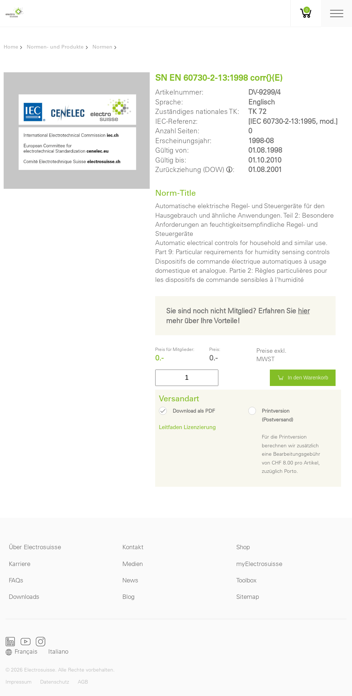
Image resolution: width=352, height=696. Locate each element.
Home (11, 46)
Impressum (18, 681)
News (130, 580)
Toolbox (246, 580)
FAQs (16, 580)
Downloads (24, 596)
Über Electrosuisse (35, 547)
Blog (128, 596)
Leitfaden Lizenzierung (187, 427)
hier (304, 310)
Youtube (25, 641)
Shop (243, 547)
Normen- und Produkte (55, 46)
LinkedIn (10, 641)
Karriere (19, 563)
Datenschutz (54, 681)
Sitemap (247, 596)
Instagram (40, 641)
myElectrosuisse (259, 563)
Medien (132, 563)
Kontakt (133, 547)
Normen (102, 46)
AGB (83, 681)
